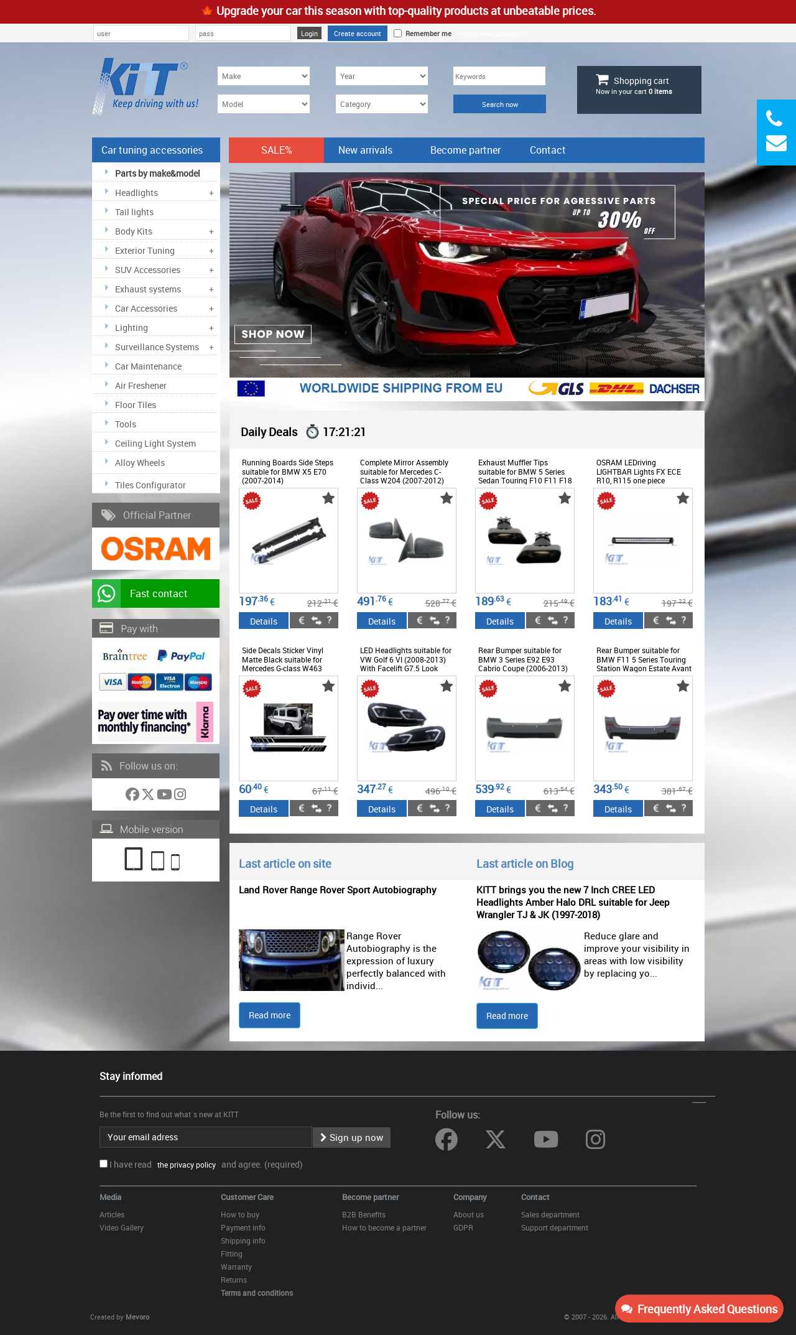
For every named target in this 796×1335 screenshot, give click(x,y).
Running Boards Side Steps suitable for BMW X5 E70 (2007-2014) (287, 471)
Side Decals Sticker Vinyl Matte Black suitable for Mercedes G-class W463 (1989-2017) (282, 663)
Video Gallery (122, 1227)
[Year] (382, 76)
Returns (234, 1280)
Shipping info (243, 1240)
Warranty (236, 1267)
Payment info (243, 1227)
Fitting (232, 1253)
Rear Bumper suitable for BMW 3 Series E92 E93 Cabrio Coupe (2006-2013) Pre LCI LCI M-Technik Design (523, 668)
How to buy (240, 1214)
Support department (554, 1227)
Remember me (426, 33)
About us (468, 1214)
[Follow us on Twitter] (149, 796)
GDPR (463, 1227)
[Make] (264, 76)
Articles (112, 1214)
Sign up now (351, 1137)
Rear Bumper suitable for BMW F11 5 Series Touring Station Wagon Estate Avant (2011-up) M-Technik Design (644, 663)
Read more (269, 1015)
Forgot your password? (493, 33)
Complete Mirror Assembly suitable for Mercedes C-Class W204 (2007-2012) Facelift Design (404, 475)
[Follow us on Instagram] (180, 796)
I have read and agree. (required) (206, 1164)
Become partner (465, 150)
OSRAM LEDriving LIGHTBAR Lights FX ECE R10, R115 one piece (638, 471)
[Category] (382, 104)
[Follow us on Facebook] (133, 796)
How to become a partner (384, 1227)
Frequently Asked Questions (699, 1308)
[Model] (264, 104)
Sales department (550, 1214)
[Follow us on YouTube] (165, 796)
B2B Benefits (364, 1214)
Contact (548, 150)
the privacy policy (185, 1165)
